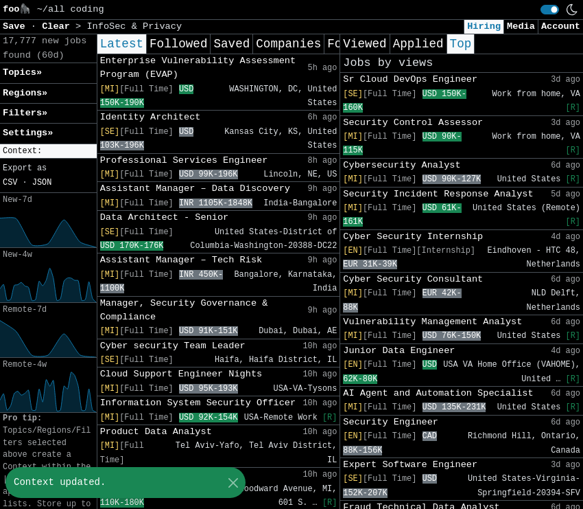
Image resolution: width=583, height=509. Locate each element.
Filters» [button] (25, 113)
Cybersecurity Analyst (401, 165)
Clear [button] (58, 26)
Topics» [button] (22, 72)
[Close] (233, 482)
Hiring (484, 26)
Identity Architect (150, 117)
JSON (42, 183)
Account (560, 26)
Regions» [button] (25, 93)
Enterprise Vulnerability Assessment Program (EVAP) (198, 68)
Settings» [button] (28, 133)
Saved (231, 44)
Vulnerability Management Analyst (432, 322)
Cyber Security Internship (413, 236)
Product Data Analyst (156, 432)
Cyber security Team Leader (173, 346)
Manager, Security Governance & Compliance (184, 310)
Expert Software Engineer (410, 465)
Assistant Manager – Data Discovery (195, 188)
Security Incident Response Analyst (438, 194)
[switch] (549, 9)
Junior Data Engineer (399, 351)
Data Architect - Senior (164, 217)
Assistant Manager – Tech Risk (181, 260)
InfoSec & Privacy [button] (134, 26)
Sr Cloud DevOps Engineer (410, 79)
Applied (418, 44)
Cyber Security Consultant (413, 279)
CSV (10, 183)
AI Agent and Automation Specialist (438, 393)
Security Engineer (390, 422)
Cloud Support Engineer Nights (181, 374)
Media (521, 26)
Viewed (364, 44)
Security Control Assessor (413, 122)
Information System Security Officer (198, 403)
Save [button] (17, 26)
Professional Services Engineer (184, 160)
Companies (288, 44)
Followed (178, 44)
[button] (48, 151)
